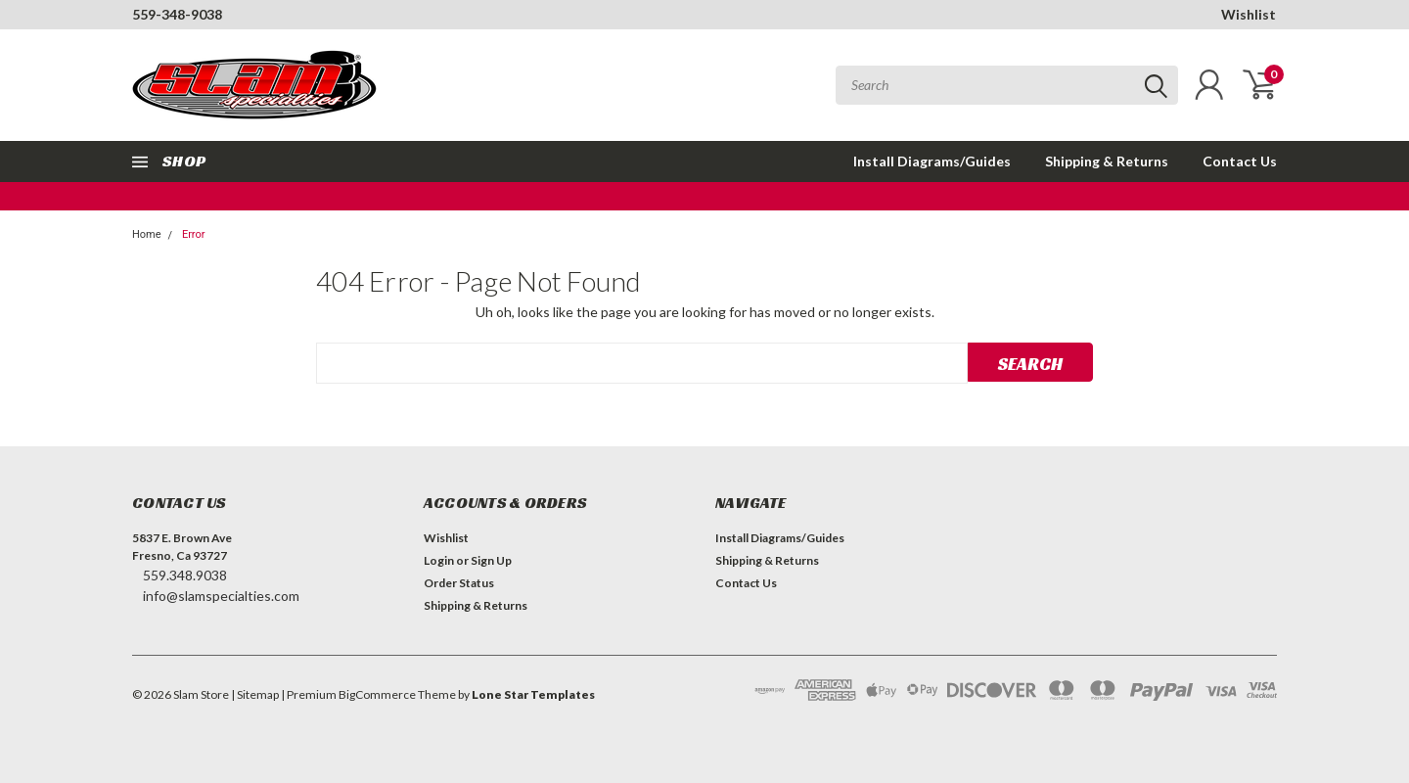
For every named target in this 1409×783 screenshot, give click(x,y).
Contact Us (1240, 161)
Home (146, 234)
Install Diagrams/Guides (932, 161)
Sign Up (491, 560)
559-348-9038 (177, 14)
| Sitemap (255, 694)
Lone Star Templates (533, 694)
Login (439, 560)
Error (193, 234)
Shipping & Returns (1106, 161)
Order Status (459, 583)
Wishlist (1248, 14)
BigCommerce (377, 694)
